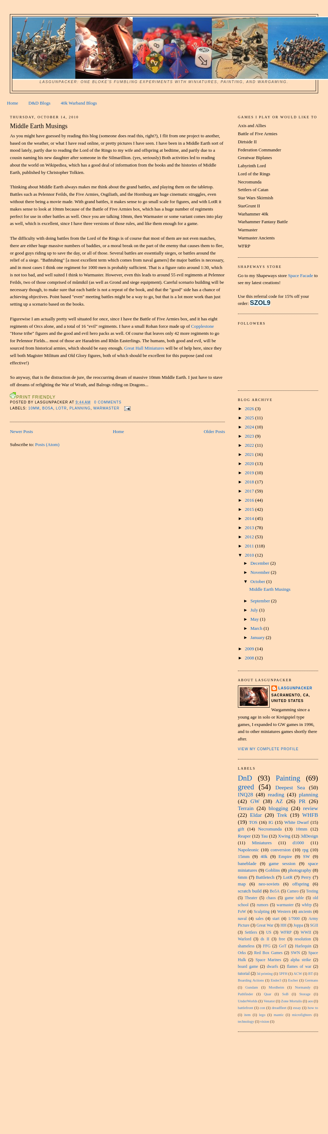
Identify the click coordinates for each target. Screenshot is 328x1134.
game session (282, 863)
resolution (303, 939)
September (260, 600)
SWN (295, 953)
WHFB (310, 815)
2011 (250, 546)
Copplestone (202, 326)
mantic (279, 1015)
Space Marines (268, 960)
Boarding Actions (251, 980)
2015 (250, 509)
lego (262, 1015)
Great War (265, 925)
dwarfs (272, 966)
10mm (33, 408)
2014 (250, 518)
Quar (267, 994)
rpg (305, 849)
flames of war (299, 966)
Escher (293, 980)
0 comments (108, 402)
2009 (250, 648)
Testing (312, 891)
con (262, 1008)
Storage (304, 994)
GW (254, 801)
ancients (305, 911)
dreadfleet (279, 1008)
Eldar (256, 815)
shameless (246, 946)
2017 (250, 491)
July (254, 610)
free (282, 939)
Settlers (251, 932)
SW (306, 856)
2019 (250, 472)
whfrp (307, 905)
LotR (61, 408)
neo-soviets (269, 883)
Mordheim (276, 987)
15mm (244, 856)
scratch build (250, 891)
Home (12, 103)
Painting (288, 778)
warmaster (106, 408)
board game (248, 966)
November (260, 572)
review (310, 808)
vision (264, 1021)
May (255, 619)
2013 (250, 527)
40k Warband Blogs (79, 103)
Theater (251, 898)
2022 (250, 445)
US (268, 932)
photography (299, 870)
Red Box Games (268, 953)
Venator (269, 1001)
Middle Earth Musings (39, 126)
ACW (298, 974)
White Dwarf (296, 822)
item (247, 1015)
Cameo (292, 891)
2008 (250, 657)
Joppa (298, 925)
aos (310, 1001)
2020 (250, 463)
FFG (266, 946)
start (275, 918)
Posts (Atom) (47, 444)
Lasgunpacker (295, 688)
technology (246, 1021)
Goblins (272, 870)
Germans (311, 980)
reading (276, 794)
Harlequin (303, 946)
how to (313, 1008)
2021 (250, 454)
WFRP (286, 932)
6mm (242, 877)
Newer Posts (21, 431)
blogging (278, 808)
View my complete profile (268, 749)
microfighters (302, 1015)
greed (246, 787)
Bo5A (47, 408)
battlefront (245, 1008)
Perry (306, 877)
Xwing (284, 836)
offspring (300, 883)
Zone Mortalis (291, 1001)
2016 (250, 500)
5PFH (283, 974)
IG (271, 822)
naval (242, 918)
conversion (281, 849)
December (260, 563)
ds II (265, 939)
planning (80, 408)
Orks (242, 953)
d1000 (298, 842)
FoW (242, 911)
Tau (264, 836)
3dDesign (309, 836)
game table (294, 898)
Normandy (302, 987)
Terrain (246, 808)
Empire (285, 856)
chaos (271, 898)
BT (310, 974)
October (258, 581)
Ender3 (276, 980)
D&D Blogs (39, 103)
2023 (250, 436)
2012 (250, 536)
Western (284, 911)
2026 (250, 408)
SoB (285, 994)
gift (241, 829)
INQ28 (245, 794)
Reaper (244, 836)
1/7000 (293, 918)
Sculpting (262, 911)
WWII (306, 932)
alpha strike (301, 960)
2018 (250, 481)
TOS (253, 822)
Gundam (251, 987)
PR (302, 801)
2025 (250, 417)
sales (260, 918)
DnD (245, 778)
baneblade (247, 863)
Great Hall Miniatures (144, 348)
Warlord (244, 939)
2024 (250, 427)
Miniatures (262, 842)
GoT (282, 946)
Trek (282, 815)
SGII (314, 925)
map (242, 883)
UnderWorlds (248, 1001)
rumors (262, 905)
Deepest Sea (290, 787)
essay (297, 1008)
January (258, 637)
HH (283, 925)
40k (263, 856)
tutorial (244, 973)
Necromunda (270, 829)
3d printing (265, 974)
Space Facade (300, 275)
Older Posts (214, 431)
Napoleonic (248, 849)
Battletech (265, 877)
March (256, 628)
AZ (279, 801)
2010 (250, 555)
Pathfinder (245, 994)
